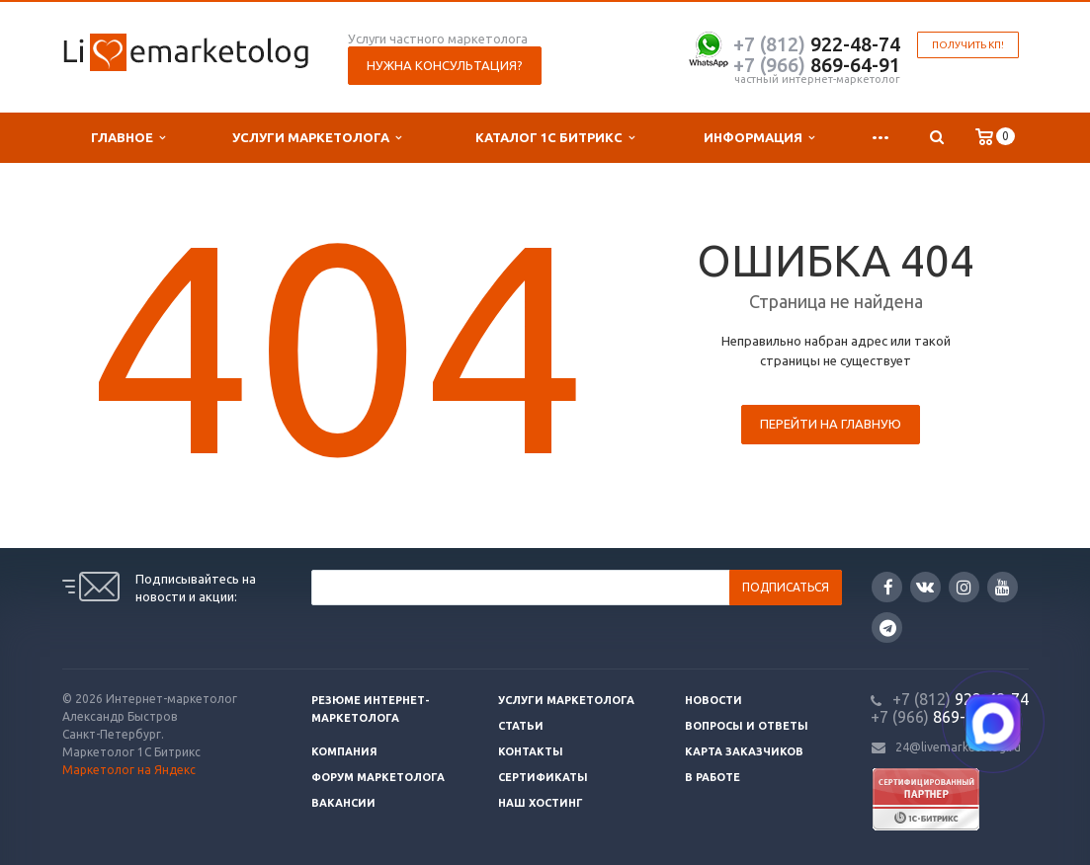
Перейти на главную (830, 424)
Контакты (530, 751)
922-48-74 (816, 44)
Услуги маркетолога (316, 137)
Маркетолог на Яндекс (129, 769)
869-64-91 (816, 64)
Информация (759, 137)
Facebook (888, 587)
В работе (712, 777)
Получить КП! (968, 44)
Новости (713, 700)
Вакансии (343, 803)
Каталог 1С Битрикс (554, 137)
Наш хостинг (540, 803)
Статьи (521, 726)
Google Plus (888, 627)
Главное (128, 137)
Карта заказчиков (744, 751)
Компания (344, 751)
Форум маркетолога (378, 777)
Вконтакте (925, 586)
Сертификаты (543, 777)
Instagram (964, 587)
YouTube (1002, 587)
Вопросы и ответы (746, 726)
